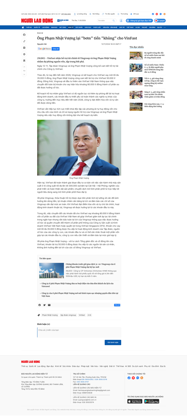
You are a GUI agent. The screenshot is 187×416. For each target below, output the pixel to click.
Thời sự (29, 27)
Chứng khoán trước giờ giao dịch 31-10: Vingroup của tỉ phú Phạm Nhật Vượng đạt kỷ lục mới (90, 265)
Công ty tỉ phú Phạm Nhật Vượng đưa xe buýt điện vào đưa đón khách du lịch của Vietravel (77, 285)
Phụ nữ (144, 27)
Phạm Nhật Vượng (50, 315)
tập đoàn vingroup (68, 315)
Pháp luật (97, 27)
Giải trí (121, 27)
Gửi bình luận (113, 342)
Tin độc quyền (108, 14)
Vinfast (82, 315)
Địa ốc (159, 27)
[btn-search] (114, 20)
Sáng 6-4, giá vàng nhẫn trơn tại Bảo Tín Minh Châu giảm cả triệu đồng (154, 94)
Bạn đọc (54, 27)
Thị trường (122, 14)
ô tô (89, 315)
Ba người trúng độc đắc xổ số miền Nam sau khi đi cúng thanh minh (154, 55)
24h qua (134, 14)
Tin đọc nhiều (137, 47)
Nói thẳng (94, 14)
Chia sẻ (55, 49)
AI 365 (137, 27)
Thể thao (130, 27)
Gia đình (152, 27)
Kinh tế (71, 27)
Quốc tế (37, 27)
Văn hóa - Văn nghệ (110, 27)
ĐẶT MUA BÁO (66, 14)
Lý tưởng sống (80, 14)
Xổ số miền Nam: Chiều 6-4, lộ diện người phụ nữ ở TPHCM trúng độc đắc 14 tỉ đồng (154, 68)
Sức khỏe (79, 27)
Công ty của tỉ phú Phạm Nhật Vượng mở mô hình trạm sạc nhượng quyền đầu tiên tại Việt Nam (80, 294)
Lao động (45, 27)
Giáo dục (88, 27)
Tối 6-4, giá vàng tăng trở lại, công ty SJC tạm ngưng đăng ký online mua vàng (154, 82)
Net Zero (62, 27)
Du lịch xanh (137, 366)
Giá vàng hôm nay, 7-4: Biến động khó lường (154, 105)
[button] (24, 66)
